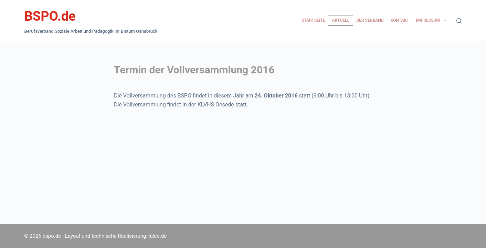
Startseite (313, 20)
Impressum (432, 21)
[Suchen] (459, 20)
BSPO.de (50, 16)
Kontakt (400, 20)
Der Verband (369, 20)
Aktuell (340, 20)
